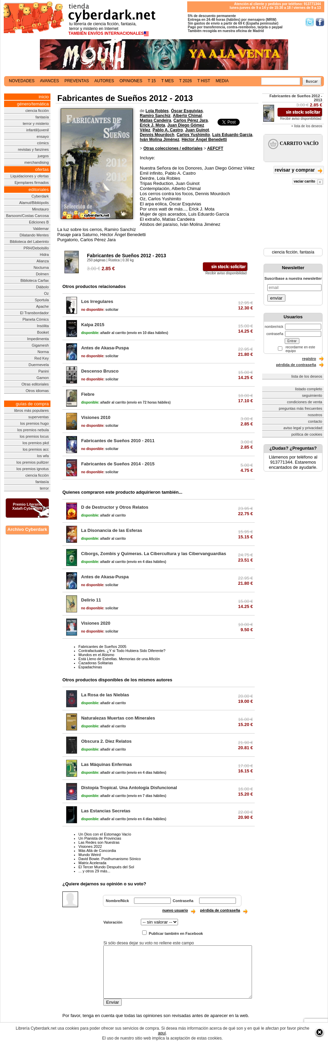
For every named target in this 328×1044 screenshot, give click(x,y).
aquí (162, 1033)
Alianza (42, 261)
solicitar (99, 309)
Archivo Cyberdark (27, 529)
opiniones (131, 80)
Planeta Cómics (36, 319)
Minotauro (40, 209)
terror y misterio (36, 123)
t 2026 (185, 80)
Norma (43, 352)
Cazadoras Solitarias (95, 663)
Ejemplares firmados (32, 182)
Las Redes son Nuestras (98, 842)
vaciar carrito (308, 182)
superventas (38, 417)
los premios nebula (33, 430)
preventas (76, 80)
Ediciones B (39, 222)
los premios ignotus (32, 469)
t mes (167, 80)
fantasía (42, 117)
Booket (43, 332)
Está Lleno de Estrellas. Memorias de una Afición (119, 659)
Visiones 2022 (90, 846)
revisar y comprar (299, 170)
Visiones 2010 (95, 417)
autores (104, 80)
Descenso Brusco (100, 371)
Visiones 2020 (95, 623)
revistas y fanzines (33, 149)
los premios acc (36, 449)
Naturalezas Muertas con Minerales (118, 718)
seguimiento (312, 395)
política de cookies (307, 434)
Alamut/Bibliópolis (34, 203)
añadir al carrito (103, 333)
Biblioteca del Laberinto (29, 242)
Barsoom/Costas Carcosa (27, 216)
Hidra (44, 254)
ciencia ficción (37, 110)
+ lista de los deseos (306, 126)
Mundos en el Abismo (96, 655)
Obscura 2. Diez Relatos (106, 741)
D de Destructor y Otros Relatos (114, 507)
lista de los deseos (307, 376)
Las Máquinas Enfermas (106, 764)
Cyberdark (40, 196)
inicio (44, 96)
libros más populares (31, 410)
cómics (43, 143)
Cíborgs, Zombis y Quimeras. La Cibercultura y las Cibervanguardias (153, 553)
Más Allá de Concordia (97, 851)
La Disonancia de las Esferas (111, 530)
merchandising (37, 162)
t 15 (152, 80)
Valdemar (41, 229)
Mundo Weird (89, 855)
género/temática (33, 103)
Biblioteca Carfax (34, 280)
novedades (21, 80)
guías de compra (32, 403)
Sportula (42, 300)
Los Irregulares (97, 301)
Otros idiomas (37, 391)
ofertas (42, 169)
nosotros (315, 415)
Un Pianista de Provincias (99, 838)
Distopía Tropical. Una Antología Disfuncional (129, 787)
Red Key (41, 358)
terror (44, 488)
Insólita (43, 326)
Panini (43, 371)
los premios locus (34, 436)
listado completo (309, 389)
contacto (315, 421)
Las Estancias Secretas (106, 810)
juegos (43, 156)
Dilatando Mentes (34, 235)
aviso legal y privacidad (302, 428)
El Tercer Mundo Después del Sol (106, 867)
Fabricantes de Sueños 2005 (102, 646)
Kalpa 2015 (92, 324)
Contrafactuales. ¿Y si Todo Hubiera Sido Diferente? (121, 651)
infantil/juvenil (37, 130)
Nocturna (41, 267)
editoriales (39, 189)
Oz (46, 293)
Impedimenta (38, 339)
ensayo (43, 136)
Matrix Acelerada (92, 863)
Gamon (42, 378)
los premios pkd (36, 443)
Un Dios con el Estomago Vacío (104, 834)
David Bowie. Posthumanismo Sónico (109, 859)
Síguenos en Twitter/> (309, 22)
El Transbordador (34, 313)
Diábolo (42, 287)
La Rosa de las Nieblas (105, 694)
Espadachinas (90, 667)
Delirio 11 (91, 600)
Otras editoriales (35, 384)
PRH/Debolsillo (36, 248)
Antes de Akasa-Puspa (105, 347)
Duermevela (39, 365)
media (221, 80)
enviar (276, 298)
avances (49, 80)
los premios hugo (34, 423)
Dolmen (42, 274)
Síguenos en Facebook (320, 22)
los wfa (43, 456)
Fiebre (87, 394)
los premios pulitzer (32, 462)
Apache (42, 306)
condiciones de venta (304, 402)
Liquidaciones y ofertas (30, 176)
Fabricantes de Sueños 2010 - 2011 (117, 440)
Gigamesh (40, 345)
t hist (203, 80)
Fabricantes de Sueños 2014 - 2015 (117, 463)
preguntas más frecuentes (300, 408)
